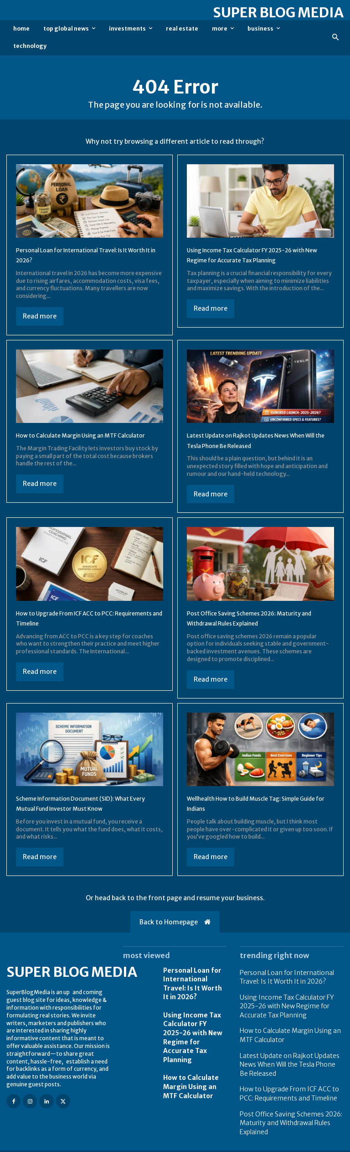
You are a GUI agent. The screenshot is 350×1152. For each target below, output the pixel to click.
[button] (336, 38)
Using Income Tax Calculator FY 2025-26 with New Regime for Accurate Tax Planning (256, 260)
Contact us (330, 1144)
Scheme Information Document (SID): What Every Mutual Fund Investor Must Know (82, 811)
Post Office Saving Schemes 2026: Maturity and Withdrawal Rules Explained (284, 1111)
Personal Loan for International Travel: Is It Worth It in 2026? (193, 991)
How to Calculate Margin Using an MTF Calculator (193, 1072)
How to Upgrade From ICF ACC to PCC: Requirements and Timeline (289, 1085)
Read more (40, 316)
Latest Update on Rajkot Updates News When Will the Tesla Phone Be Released (253, 442)
